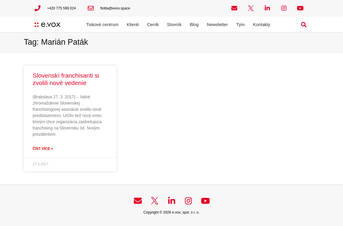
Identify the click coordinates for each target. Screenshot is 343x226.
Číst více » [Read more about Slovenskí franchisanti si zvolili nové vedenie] (43, 149)
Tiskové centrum (102, 24)
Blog (194, 24)
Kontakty (261, 24)
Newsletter (217, 24)
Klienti (133, 24)
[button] (303, 24)
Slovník (174, 24)
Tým (240, 24)
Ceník (153, 24)
